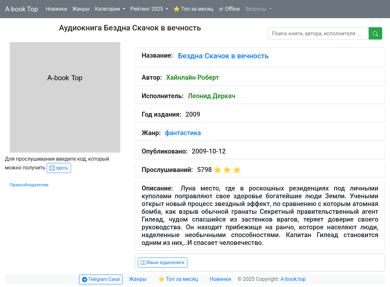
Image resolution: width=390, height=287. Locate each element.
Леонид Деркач (211, 96)
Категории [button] (108, 9)
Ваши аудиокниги (162, 262)
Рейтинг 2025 (147, 9)
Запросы (256, 9)
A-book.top (293, 279)
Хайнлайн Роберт (192, 77)
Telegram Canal (101, 279)
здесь (59, 168)
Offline (229, 9)
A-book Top (21, 9)
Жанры (81, 9)
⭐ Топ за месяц (193, 9)
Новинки (56, 9)
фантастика (183, 133)
